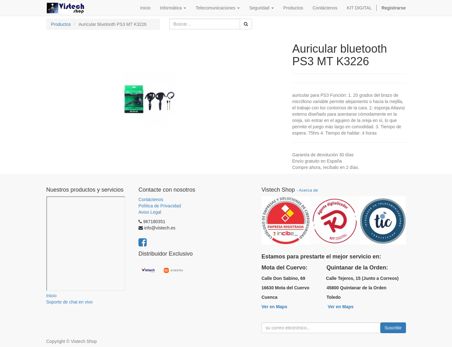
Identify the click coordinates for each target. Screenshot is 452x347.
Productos (61, 24)
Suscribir (393, 327)
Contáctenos (150, 199)
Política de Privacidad (159, 205)
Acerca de (308, 190)
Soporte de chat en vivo (69, 301)
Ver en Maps (274, 306)
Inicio (51, 295)
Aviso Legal (149, 212)
